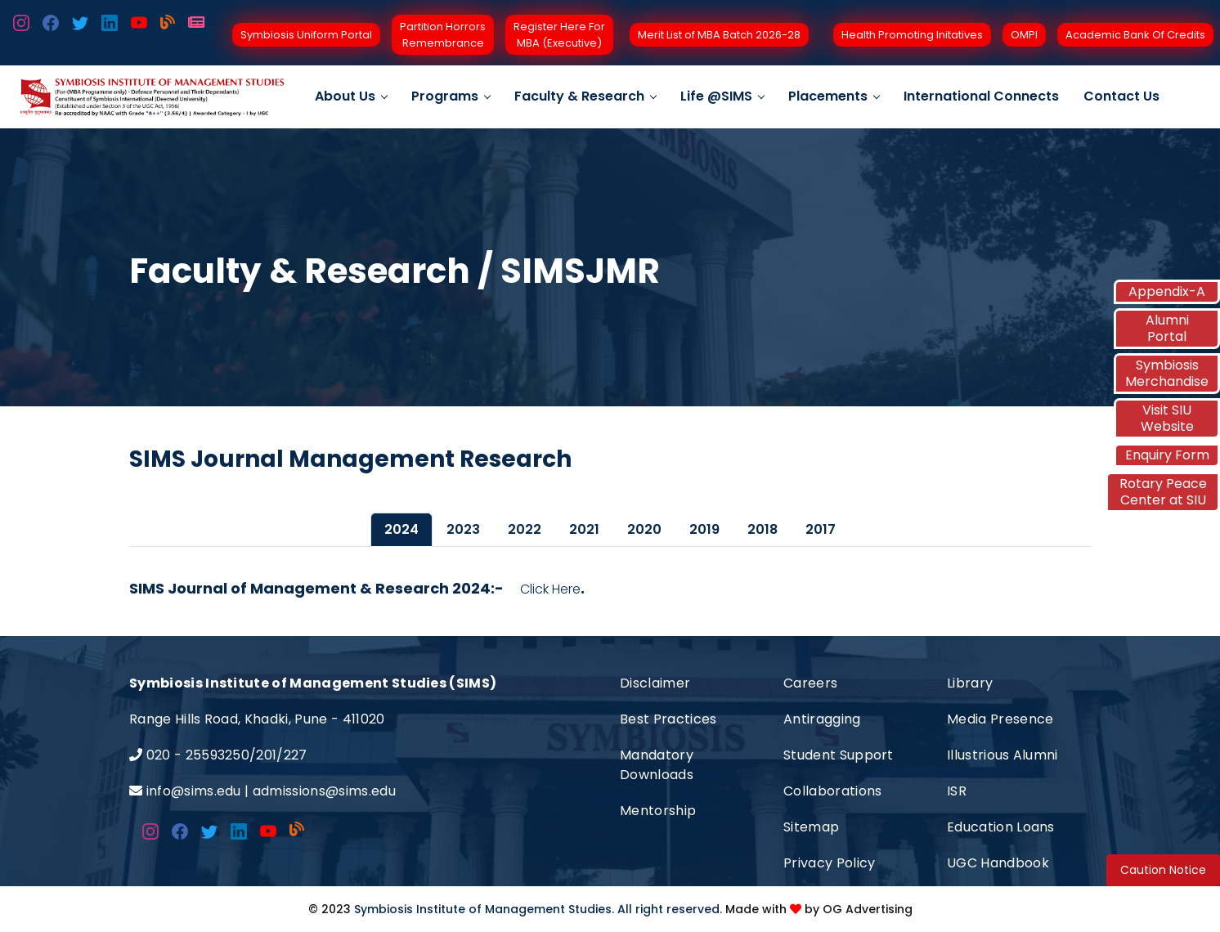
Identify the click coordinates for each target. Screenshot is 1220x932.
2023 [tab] (463, 529)
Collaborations (832, 791)
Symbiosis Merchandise (1167, 373)
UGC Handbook (998, 863)
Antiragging (822, 719)
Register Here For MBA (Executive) (559, 35)
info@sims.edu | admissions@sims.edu (271, 791)
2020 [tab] (644, 529)
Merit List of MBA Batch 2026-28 (719, 35)
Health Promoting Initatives (912, 35)
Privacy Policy (829, 863)
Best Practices (668, 719)
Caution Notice (1163, 870)
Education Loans (1001, 827)
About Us (351, 96)
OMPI (1024, 35)
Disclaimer (655, 683)
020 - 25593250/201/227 (226, 755)
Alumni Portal (1167, 328)
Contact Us (1121, 96)
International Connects (981, 96)
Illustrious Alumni (1002, 755)
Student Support (838, 755)
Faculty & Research (585, 96)
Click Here (550, 589)
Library (970, 683)
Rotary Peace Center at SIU (1163, 491)
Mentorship (658, 810)
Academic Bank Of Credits (1135, 35)
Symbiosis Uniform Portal (306, 35)
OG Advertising (868, 909)
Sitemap (811, 827)
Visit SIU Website (1167, 418)
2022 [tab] (524, 529)
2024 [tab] (401, 529)
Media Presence (1000, 719)
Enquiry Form (1167, 455)
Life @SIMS (722, 96)
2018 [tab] (762, 529)
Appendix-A (1166, 291)
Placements (833, 96)
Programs (450, 96)
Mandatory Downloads (656, 765)
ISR (957, 791)
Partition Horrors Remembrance (443, 35)
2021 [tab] (584, 529)
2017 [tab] (820, 529)
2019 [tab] (704, 529)
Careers (810, 683)
